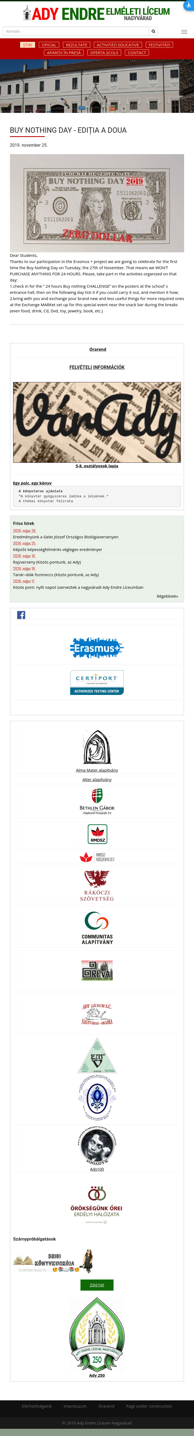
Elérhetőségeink (37, 1405)
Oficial (49, 44)
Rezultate (76, 44)
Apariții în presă (64, 52)
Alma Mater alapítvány (97, 770)
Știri (27, 44)
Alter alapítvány (97, 779)
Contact (137, 52)
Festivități (159, 44)
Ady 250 (97, 1375)
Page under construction (149, 1405)
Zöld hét (97, 1284)
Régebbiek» (167, 596)
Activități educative (118, 44)
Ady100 (97, 1169)
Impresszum (75, 1405)
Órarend (97, 349)
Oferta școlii (104, 52)
